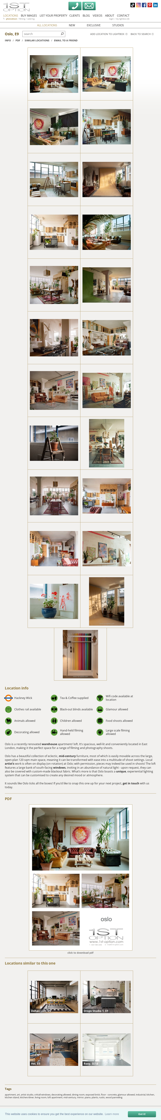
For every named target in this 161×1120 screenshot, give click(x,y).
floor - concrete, (109, 1094)
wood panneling (114, 1097)
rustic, (102, 1097)
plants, (95, 1097)
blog (86, 15)
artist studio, (27, 1094)
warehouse (49, 744)
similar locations (37, 40)
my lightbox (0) (122, 18)
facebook (144, 5)
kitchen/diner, (27, 1097)
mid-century (67, 756)
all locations (47, 25)
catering (31, 18)
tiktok (132, 5)
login (111, 18)
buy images (29, 15)
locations (10, 15)
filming (22, 18)
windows (59, 767)
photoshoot (11, 18)
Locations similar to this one (30, 963)
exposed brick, (93, 1094)
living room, (41, 1097)
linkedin (155, 5)
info (8, 40)
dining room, (79, 1094)
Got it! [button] (142, 1114)
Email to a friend (65, 40)
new (72, 25)
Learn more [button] (112, 1114)
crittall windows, (42, 1094)
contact (123, 15)
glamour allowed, (127, 1094)
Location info (16, 688)
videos (97, 15)
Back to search (142, 34)
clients (74, 15)
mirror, (81, 1097)
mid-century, (70, 1097)
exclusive (94, 25)
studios (118, 25)
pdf (18, 40)
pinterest (150, 5)
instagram (138, 5)
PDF (8, 798)
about (109, 15)
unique (121, 771)
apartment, (11, 1094)
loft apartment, (55, 1097)
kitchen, (151, 1094)
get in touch (131, 783)
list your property (53, 15)
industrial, (141, 1094)
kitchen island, (12, 1097)
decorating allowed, (61, 1094)
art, (19, 1094)
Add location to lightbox (109, 34)
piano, (88, 1097)
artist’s (9, 764)
